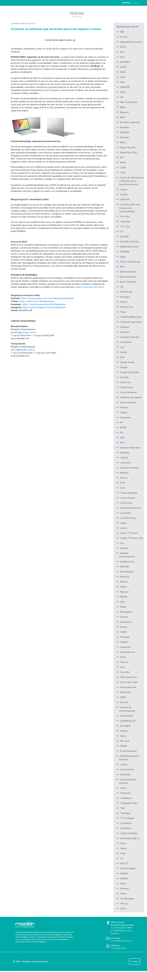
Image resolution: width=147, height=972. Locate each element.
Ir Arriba (134, 961)
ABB (122, 32)
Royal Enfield (126, 716)
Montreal (124, 577)
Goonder (124, 377)
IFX (121, 432)
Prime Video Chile (129, 682)
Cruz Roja (124, 216)
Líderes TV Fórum (129, 533)
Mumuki (123, 582)
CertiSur (124, 194)
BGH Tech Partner (129, 102)
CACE (122, 172)
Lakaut (123, 523)
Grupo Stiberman (128, 392)
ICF (121, 422)
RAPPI (123, 697)
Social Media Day (128, 751)
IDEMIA (123, 427)
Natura (123, 587)
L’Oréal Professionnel (130, 508)
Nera (122, 602)
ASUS (32, 23)
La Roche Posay (128, 518)
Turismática (125, 828)
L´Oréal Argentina (128, 493)
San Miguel (125, 726)
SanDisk (124, 731)
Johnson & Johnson (129, 468)
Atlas (122, 82)
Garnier (123, 352)
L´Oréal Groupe (127, 498)
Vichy (122, 853)
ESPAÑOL (126, 3)
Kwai (122, 488)
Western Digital (127, 868)
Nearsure (124, 592)
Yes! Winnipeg (127, 898)
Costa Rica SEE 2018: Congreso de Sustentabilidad (129, 208)
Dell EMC (124, 236)
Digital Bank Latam (129, 247)
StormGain (125, 774)
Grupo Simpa (126, 387)
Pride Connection (128, 677)
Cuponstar (125, 221)
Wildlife (124, 878)
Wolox (123, 883)
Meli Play (124, 567)
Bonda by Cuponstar (130, 122)
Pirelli (122, 657)
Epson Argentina (128, 277)
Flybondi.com (126, 307)
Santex (123, 736)
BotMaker (124, 132)
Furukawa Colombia (129, 337)
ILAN (122, 437)
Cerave (123, 189)
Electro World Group (130, 262)
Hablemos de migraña (131, 397)
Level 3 (123, 528)
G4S (122, 347)
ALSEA (123, 67)
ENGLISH (136, 3)
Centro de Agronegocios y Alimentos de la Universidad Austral (131, 181)
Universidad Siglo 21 (130, 838)
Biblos (123, 107)
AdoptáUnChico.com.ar (131, 42)
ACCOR (123, 37)
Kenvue (123, 478)
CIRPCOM (124, 199)
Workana (124, 888)
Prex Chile (125, 672)
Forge (123, 312)
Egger (123, 257)
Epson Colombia (128, 282)
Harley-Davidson (128, 402)
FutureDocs (125, 342)
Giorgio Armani (127, 362)
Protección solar (128, 687)
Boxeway (124, 137)
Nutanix (123, 627)
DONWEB (124, 252)
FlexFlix (123, 302)
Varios (123, 843)
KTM (122, 483)
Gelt (122, 357)
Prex (122, 667)
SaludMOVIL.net (128, 721)
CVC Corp (125, 226)
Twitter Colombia (128, 833)
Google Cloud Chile (129, 372)
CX (121, 231)
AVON (123, 92)
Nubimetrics (126, 622)
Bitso (122, 117)
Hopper (123, 412)
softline (124, 764)
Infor (122, 442)
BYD (122, 157)
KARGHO (124, 473)
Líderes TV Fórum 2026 (131, 538)
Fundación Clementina (131, 322)
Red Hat (124, 702)
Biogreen (124, 112)
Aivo (122, 52)
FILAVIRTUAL (126, 292)
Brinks (123, 142)
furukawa (124, 327)
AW (121, 97)
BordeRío (124, 127)
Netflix (123, 607)
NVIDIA (123, 632)
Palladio (124, 642)
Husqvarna (125, 417)
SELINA (123, 746)
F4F (122, 287)
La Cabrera (125, 513)
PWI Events (125, 692)
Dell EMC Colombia (129, 241)
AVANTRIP (125, 87)
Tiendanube (126, 798)
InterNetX (124, 453)
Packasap (124, 637)
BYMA (123, 162)
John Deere (125, 463)
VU (121, 858)
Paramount (125, 647)
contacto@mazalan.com (121, 940)
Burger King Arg (127, 147)
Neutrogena (126, 612)
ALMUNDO (125, 62)
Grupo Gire (125, 382)
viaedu (123, 848)
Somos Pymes (127, 769)
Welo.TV (124, 863)
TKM (122, 808)
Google (123, 367)
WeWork (124, 873)
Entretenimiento (128, 272)
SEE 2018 (124, 741)
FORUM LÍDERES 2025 (130, 317)
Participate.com (128, 652)
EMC (122, 267)
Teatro (123, 788)
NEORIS (123, 597)
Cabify (123, 167)
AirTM (123, 47)
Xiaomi (123, 893)
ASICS (123, 72)
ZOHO (123, 909)
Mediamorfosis (127, 562)
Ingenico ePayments (130, 448)
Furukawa (124, 332)
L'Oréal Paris (126, 503)
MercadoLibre (127, 572)
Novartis (124, 617)
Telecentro (125, 793)
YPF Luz (124, 904)
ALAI (122, 57)
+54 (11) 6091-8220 (118, 948)
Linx (122, 543)
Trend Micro (126, 823)
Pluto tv (124, 662)
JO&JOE (124, 458)
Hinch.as (124, 407)
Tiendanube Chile (128, 803)
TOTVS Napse (127, 818)
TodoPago (125, 813)
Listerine (124, 548)
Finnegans (125, 297)
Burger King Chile (128, 152)
